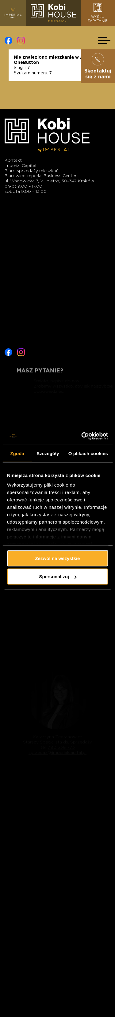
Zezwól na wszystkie (57, 558)
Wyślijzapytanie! (97, 13)
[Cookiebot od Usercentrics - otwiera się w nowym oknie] (82, 436)
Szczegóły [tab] (47, 453)
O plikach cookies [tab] (88, 453)
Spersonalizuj (57, 576)
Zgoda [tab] (17, 453)
